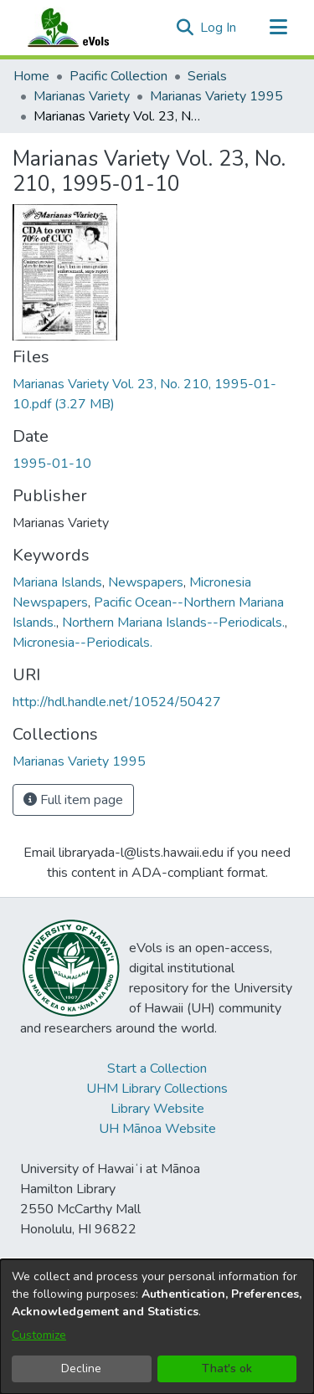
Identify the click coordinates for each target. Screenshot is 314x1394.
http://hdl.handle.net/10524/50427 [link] (117, 702)
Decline (81, 1368)
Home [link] (31, 76)
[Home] (85, 28)
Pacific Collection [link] (118, 76)
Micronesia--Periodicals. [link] (82, 642)
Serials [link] (207, 76)
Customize (39, 1335)
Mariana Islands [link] (57, 582)
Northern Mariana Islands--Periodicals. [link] (173, 622)
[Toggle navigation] (278, 28)
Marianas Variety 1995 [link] (216, 96)
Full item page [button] (73, 800)
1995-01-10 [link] (52, 463)
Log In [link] (219, 27)
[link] (79, 761)
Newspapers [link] (145, 582)
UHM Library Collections (157, 1088)
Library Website (157, 1108)
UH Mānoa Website (157, 1129)
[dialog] (157, 1326)
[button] (184, 28)
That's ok (227, 1368)
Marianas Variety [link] (81, 96)
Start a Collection (157, 1068)
